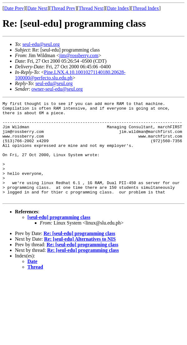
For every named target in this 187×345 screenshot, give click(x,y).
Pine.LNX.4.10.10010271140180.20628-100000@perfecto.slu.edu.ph (70, 75)
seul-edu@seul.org (41, 44)
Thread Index (145, 8)
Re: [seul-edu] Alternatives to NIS (80, 258)
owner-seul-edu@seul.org (57, 89)
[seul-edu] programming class (58, 236)
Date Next (37, 8)
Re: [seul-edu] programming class (79, 253)
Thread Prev (63, 8)
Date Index (118, 8)
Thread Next (91, 8)
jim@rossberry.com (78, 55)
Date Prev (14, 8)
